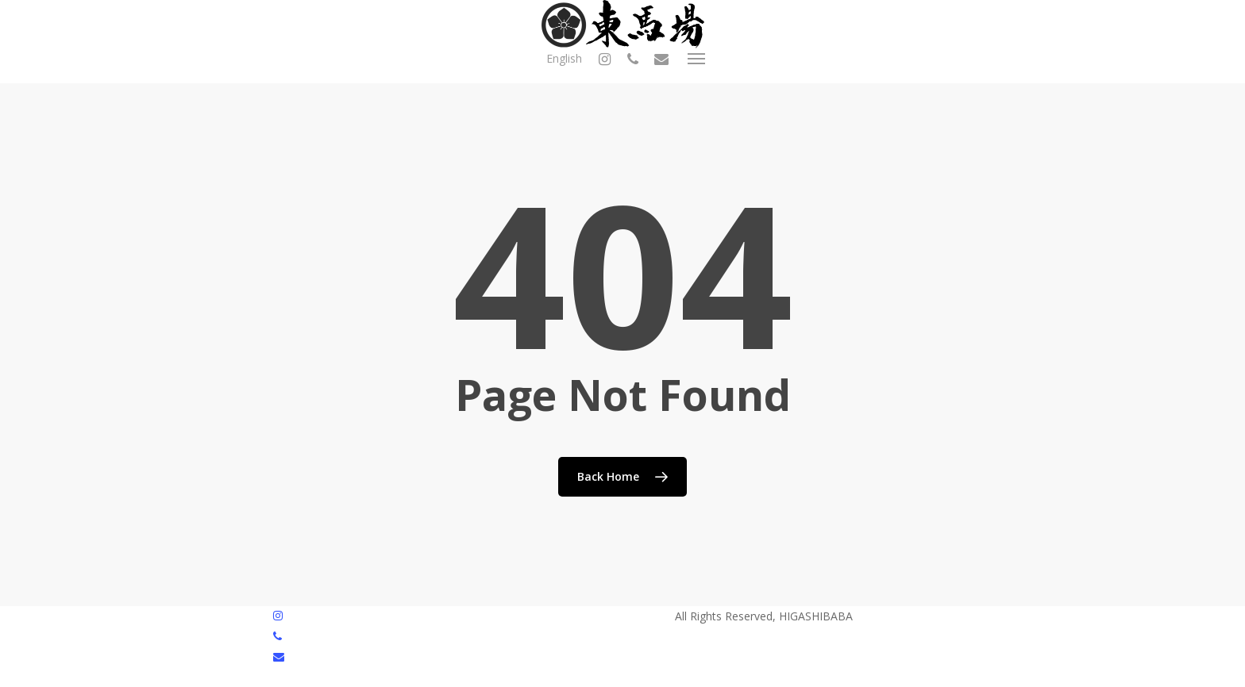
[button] (697, 59)
